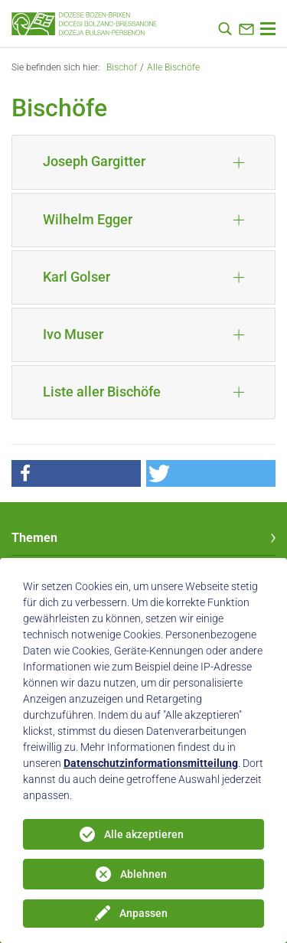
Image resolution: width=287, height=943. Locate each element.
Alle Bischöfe (173, 67)
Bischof (121, 67)
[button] (76, 473)
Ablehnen (143, 874)
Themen (34, 537)
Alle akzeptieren (144, 834)
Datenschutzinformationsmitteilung (151, 763)
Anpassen (143, 913)
